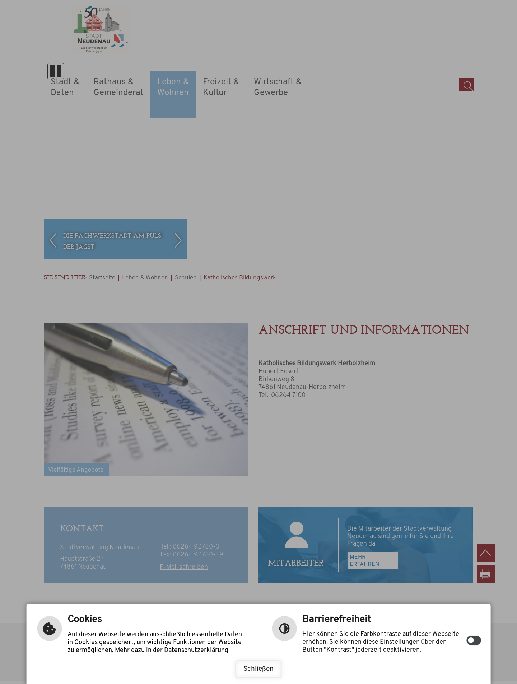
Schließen (258, 669)
